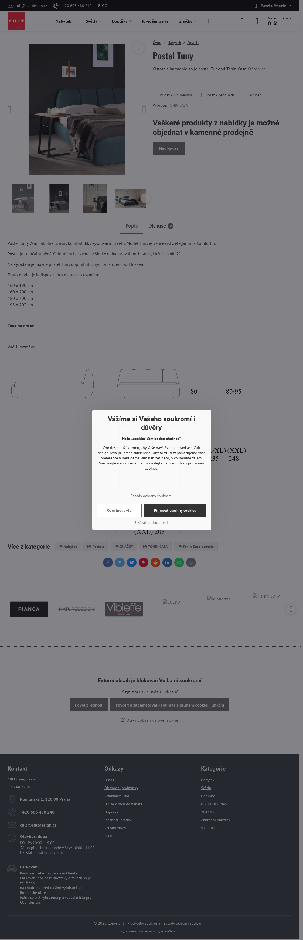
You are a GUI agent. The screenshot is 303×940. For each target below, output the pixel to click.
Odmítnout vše (119, 510)
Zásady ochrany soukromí (151, 495)
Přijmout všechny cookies (175, 510)
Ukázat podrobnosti (151, 522)
